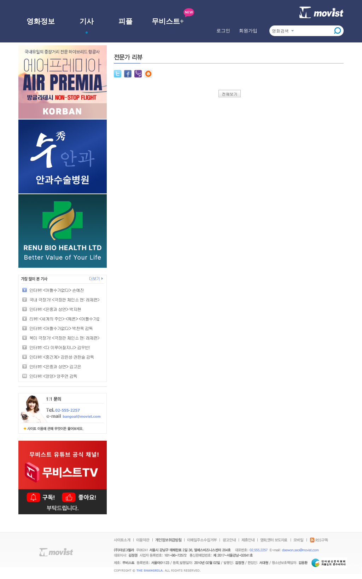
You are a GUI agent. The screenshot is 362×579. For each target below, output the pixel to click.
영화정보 (41, 21)
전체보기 (230, 94)
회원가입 (248, 30)
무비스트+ (168, 21)
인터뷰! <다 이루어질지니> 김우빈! (59, 347)
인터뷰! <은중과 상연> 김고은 (55, 366)
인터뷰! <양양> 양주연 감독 (53, 376)
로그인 (223, 30)
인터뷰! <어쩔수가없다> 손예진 (56, 290)
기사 (87, 21)
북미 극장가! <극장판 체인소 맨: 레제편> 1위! (68, 338)
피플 (125, 21)
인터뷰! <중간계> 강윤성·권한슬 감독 (61, 357)
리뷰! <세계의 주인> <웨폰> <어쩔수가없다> (68, 318)
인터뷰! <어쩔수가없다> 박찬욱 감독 (61, 328)
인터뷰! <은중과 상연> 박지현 (55, 309)
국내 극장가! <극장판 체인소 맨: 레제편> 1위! (68, 299)
